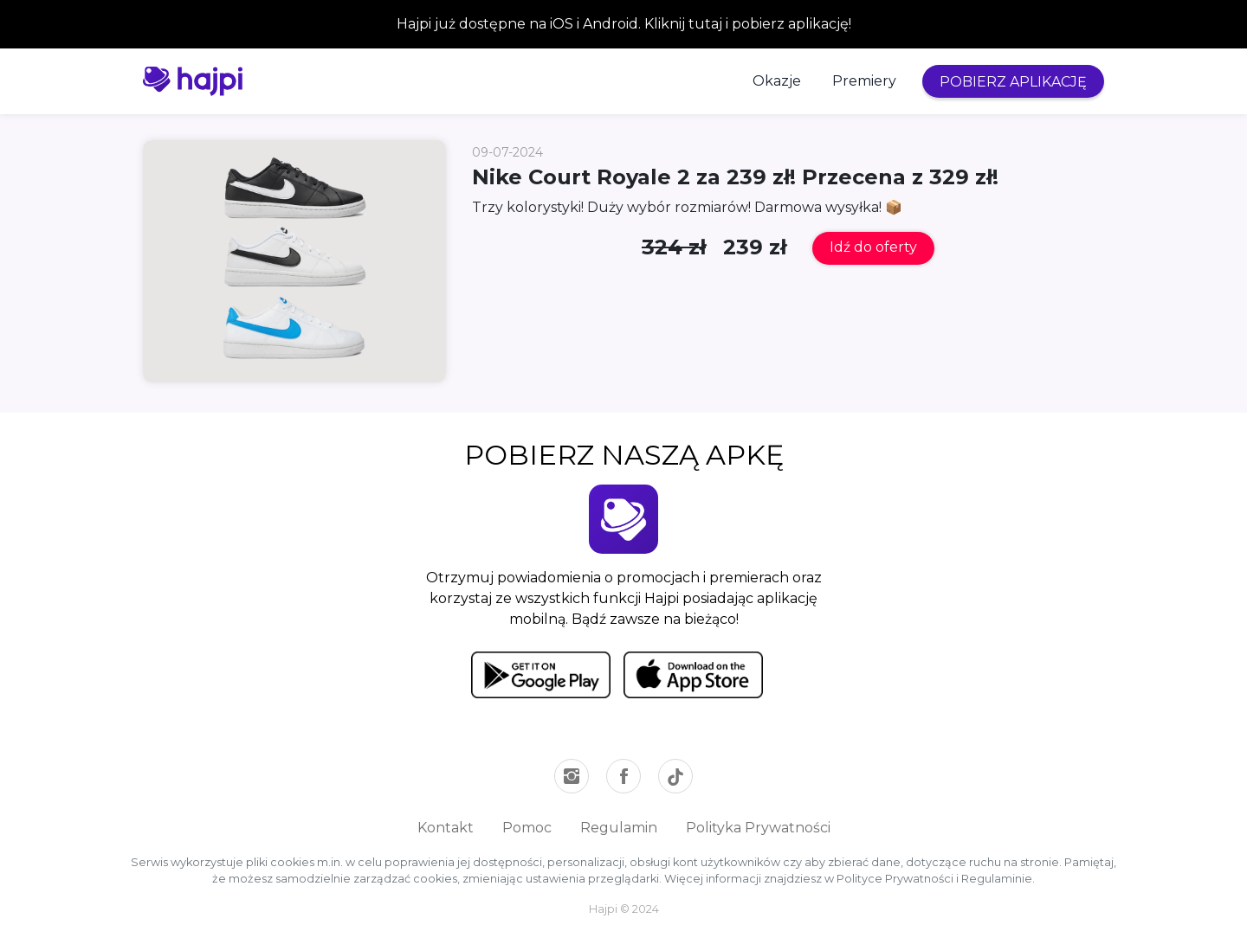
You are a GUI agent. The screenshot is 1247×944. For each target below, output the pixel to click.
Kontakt (445, 827)
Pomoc (527, 827)
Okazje (777, 81)
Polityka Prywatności (758, 827)
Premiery (864, 81)
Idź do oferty (873, 247)
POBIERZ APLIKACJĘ (1013, 82)
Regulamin (618, 827)
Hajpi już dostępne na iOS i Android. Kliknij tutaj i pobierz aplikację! (624, 24)
